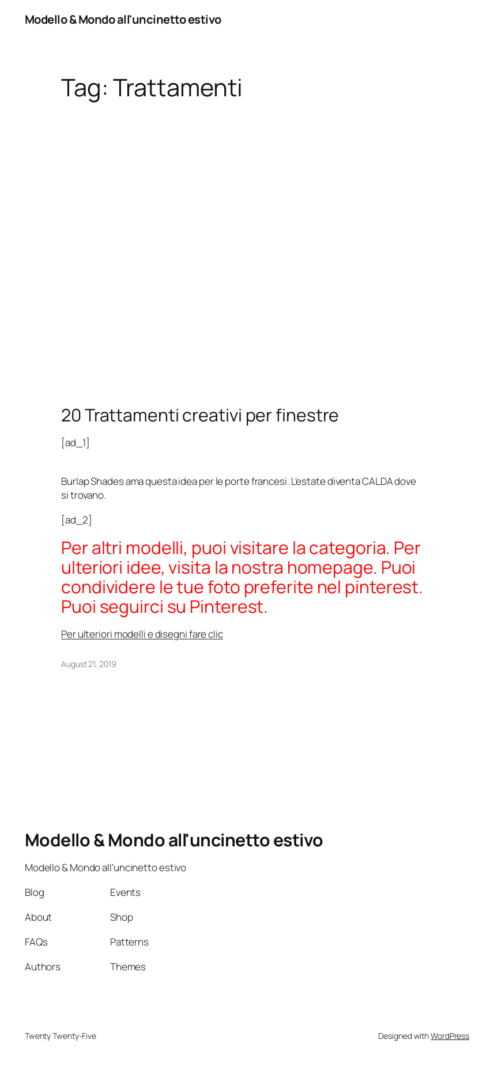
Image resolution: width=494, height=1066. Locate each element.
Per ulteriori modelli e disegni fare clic (142, 634)
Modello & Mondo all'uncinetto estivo (123, 19)
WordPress (450, 1035)
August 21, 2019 (88, 663)
